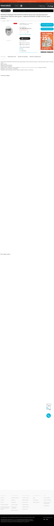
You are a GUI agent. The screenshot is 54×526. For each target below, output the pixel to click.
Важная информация (35, 56)
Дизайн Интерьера (23, 56)
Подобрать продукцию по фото (47, 25)
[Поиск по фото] (21, 6)
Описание (3, 56)
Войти (47, 3)
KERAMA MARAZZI (29, 23)
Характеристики (12, 56)
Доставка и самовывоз (25, 47)
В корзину (25, 38)
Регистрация (51, 3)
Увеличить (9, 40)
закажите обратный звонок (22, 1)
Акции (22, 48)
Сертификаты (23, 50)
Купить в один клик (22, 40)
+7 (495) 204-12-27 (48, 0)
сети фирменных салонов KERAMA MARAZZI (29, 67)
